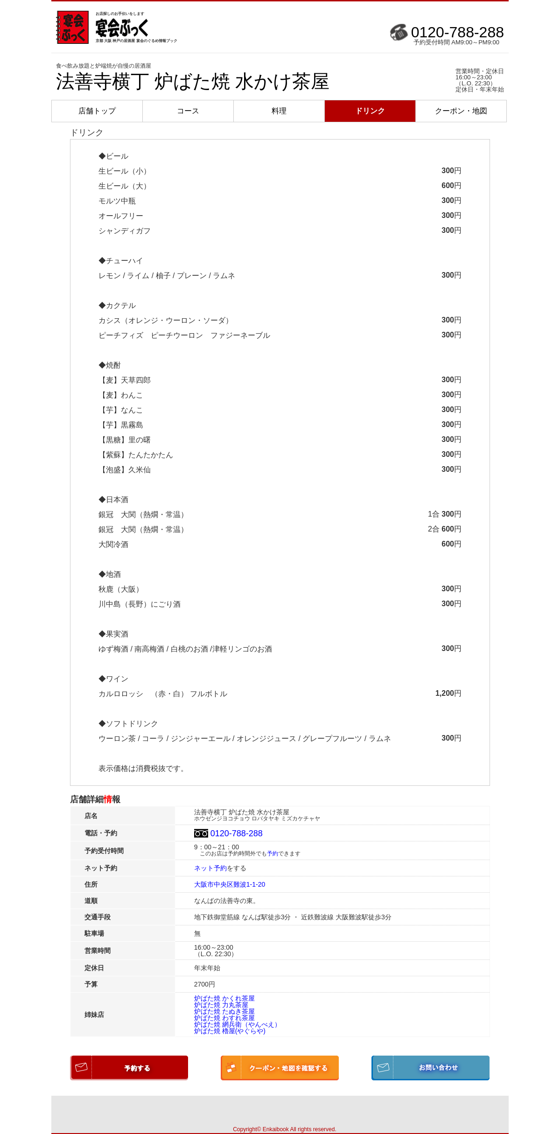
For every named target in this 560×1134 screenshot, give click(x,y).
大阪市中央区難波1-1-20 (229, 884)
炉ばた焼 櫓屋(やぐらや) (230, 1031)
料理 (279, 111)
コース (188, 111)
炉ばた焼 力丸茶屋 (221, 1004)
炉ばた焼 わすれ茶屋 (224, 1018)
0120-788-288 (457, 32)
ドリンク (370, 111)
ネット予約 (210, 868)
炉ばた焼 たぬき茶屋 (224, 1011)
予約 (272, 853)
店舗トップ (97, 111)
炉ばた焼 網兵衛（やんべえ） (237, 1024)
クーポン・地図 (461, 111)
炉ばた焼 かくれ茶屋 (224, 998)
